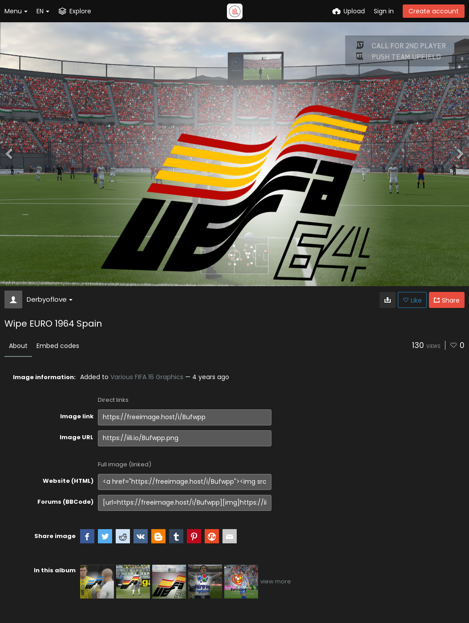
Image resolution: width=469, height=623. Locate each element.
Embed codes (57, 345)
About (18, 345)
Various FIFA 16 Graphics (146, 376)
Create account (433, 11)
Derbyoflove (50, 299)
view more (275, 581)
